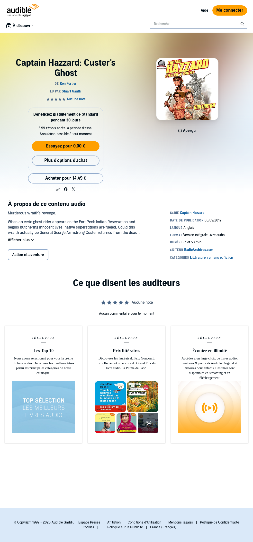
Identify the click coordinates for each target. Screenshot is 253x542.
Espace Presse (89, 522)
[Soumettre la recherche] (242, 24)
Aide (204, 10)
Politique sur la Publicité (125, 527)
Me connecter (229, 10)
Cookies (88, 527)
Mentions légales (180, 522)
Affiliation (114, 522)
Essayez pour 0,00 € (65, 146)
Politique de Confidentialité (219, 522)
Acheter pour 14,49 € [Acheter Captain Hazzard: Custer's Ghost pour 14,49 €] (65, 178)
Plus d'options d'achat (65, 160)
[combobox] (198, 24)
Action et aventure (28, 254)
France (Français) (163, 527)
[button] (58, 189)
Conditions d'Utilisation (144, 522)
